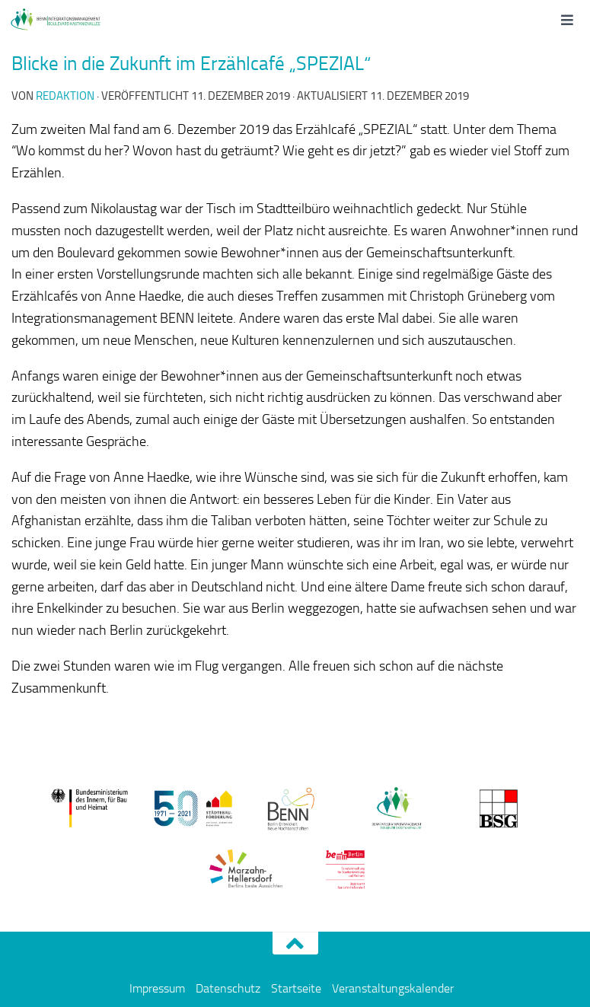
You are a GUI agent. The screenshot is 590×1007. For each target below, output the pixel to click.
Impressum (157, 988)
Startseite (296, 988)
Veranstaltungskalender (393, 988)
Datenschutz (228, 988)
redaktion (65, 96)
